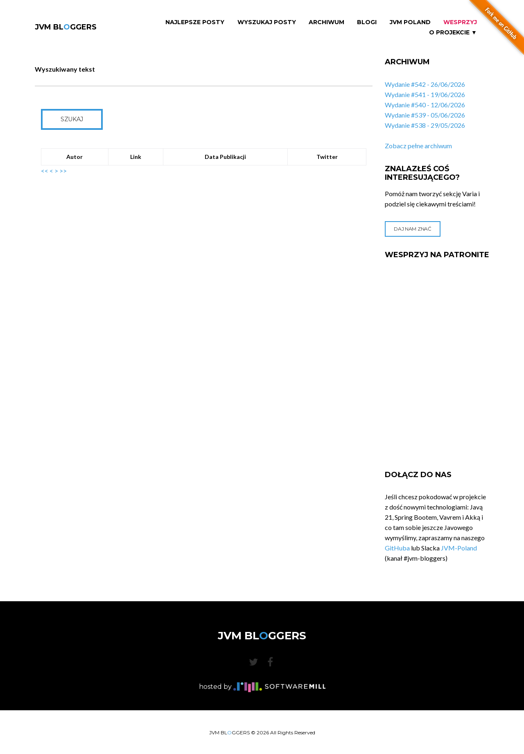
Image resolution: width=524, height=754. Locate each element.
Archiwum (326, 22)
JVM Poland (410, 22)
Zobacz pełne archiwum (418, 145)
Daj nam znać (412, 229)
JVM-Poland (459, 548)
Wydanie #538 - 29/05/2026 (425, 125)
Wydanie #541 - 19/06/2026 (425, 94)
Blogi (367, 22)
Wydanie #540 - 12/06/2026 (425, 105)
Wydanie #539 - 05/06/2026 (425, 115)
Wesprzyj (460, 22)
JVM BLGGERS (66, 27)
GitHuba (397, 548)
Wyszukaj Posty (266, 22)
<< (44, 170)
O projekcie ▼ (453, 32)
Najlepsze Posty (194, 22)
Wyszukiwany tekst (65, 69)
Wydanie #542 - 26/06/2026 (425, 84)
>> (63, 170)
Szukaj (72, 119)
